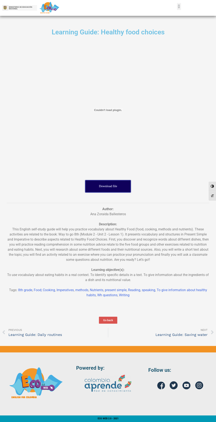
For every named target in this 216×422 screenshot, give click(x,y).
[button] (179, 3)
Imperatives (65, 290)
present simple (116, 290)
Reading (134, 290)
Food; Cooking (44, 290)
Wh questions (107, 295)
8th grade (25, 290)
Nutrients (96, 290)
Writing (124, 295)
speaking (148, 290)
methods (81, 290)
